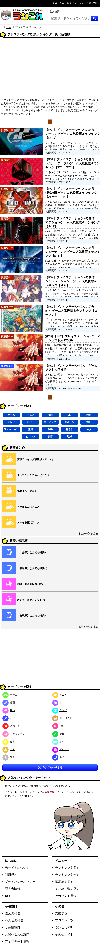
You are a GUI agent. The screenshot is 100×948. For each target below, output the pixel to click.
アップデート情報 (17, 941)
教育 (50, 436)
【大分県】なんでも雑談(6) (32, 552)
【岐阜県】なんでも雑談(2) (32, 568)
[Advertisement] (50, 69)
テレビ (11, 422)
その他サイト (64, 934)
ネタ (88, 429)
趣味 (30, 429)
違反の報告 (12, 913)
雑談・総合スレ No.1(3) (30, 584)
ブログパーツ (64, 920)
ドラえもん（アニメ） (29, 506)
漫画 (50, 414)
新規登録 (49, 792)
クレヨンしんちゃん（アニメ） (34, 475)
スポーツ (69, 422)
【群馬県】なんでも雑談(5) (32, 615)
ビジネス (31, 436)
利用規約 (11, 874)
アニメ (30, 414)
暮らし (69, 429)
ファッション (11, 429)
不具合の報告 (14, 920)
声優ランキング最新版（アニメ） (35, 459)
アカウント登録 (65, 895)
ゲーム (11, 414)
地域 (69, 436)
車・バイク (50, 422)
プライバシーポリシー (20, 881)
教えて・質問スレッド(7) (31, 599)
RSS (7, 895)
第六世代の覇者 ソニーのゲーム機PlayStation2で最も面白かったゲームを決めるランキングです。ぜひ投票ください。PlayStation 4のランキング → (72, 378)
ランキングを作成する (50, 767)
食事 (50, 429)
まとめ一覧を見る (88, 533)
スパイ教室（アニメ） (29, 522)
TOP (8, 27)
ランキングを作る (67, 874)
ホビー (30, 422)
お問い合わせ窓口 (17, 934)
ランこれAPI (63, 927)
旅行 (88, 422)
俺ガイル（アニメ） (28, 490)
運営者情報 (12, 888)
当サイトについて (17, 867)
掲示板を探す (64, 881)
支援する (61, 913)
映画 (88, 414)
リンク (49, 384)
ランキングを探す (67, 867)
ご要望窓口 (12, 927)
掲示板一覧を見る (88, 626)
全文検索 (54, 11)
